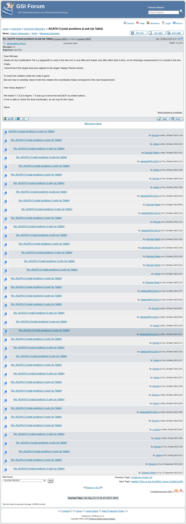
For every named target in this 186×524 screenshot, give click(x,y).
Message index (93, 123)
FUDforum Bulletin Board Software (102, 519)
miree (156, 144)
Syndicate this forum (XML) (161, 492)
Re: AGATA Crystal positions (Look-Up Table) (28, 39)
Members (153, 23)
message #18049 (83, 39)
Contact (65, 511)
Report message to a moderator (170, 112)
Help (140, 23)
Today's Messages (19, 33)
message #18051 (60, 39)
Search (129, 23)
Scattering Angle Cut (141, 477)
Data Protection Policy (113, 511)
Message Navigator (50, 33)
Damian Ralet (152, 152)
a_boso (156, 429)
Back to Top (93, 487)
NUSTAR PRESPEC (34, 29)
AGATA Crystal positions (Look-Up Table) (31, 131)
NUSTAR (16, 29)
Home (177, 23)
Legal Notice (91, 511)
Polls (34, 33)
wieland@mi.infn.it (16, 43)
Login (166, 23)
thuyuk (155, 135)
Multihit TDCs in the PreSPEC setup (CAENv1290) (157, 481)
